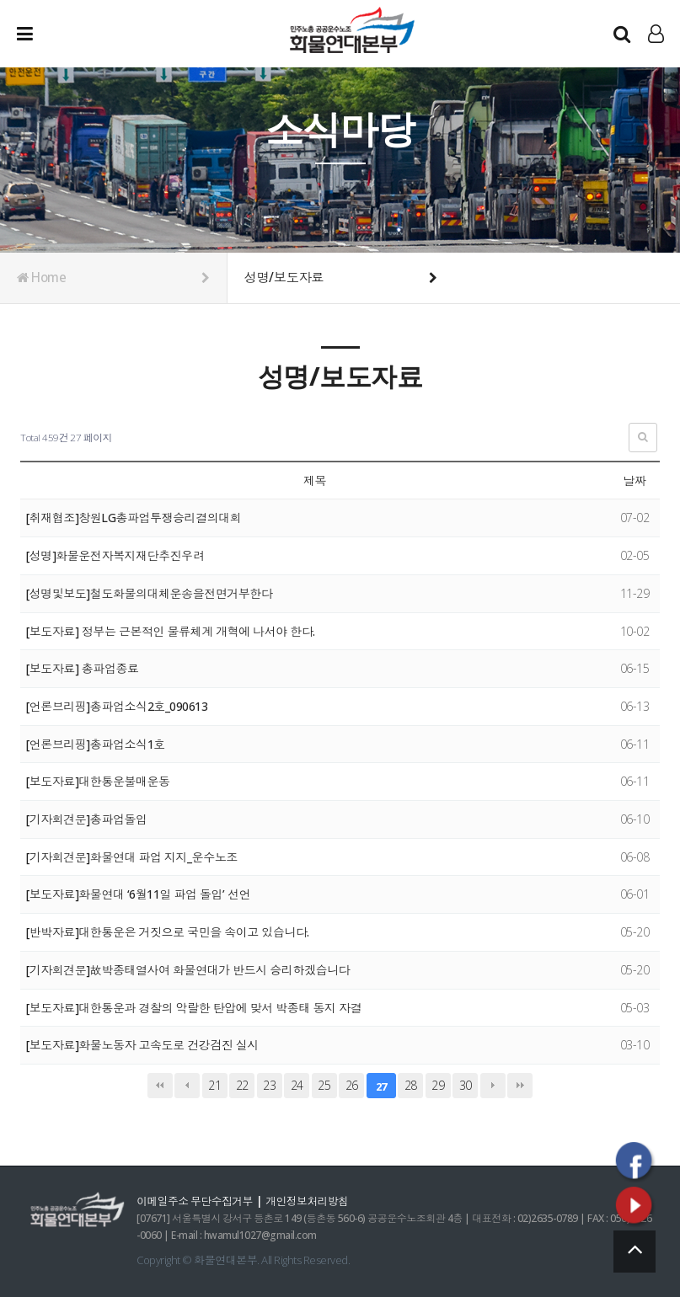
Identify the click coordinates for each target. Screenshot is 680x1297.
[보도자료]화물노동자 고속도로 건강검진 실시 (142, 1045)
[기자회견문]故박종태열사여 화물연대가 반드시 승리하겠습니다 (188, 970)
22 (242, 1085)
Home (113, 278)
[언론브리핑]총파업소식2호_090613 (116, 706)
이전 (187, 1085)
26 (351, 1085)
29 (437, 1085)
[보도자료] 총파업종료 (82, 668)
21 (214, 1085)
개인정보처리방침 (310, 1201)
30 (465, 1085)
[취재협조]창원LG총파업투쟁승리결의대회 (134, 518)
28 (410, 1085)
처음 (160, 1085)
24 (297, 1085)
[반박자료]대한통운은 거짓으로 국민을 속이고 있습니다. (168, 932)
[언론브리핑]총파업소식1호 (95, 744)
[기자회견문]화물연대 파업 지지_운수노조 (132, 857)
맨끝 (520, 1085)
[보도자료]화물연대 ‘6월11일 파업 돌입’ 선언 (138, 894)
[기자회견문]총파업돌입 (86, 819)
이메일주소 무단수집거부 (195, 1201)
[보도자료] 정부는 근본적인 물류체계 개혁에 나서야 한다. (171, 631)
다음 (493, 1085)
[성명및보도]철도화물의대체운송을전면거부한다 (149, 593)
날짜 (634, 480)
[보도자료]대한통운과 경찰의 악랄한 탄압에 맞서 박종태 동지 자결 (194, 1008)
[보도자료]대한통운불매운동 (98, 781)
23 (269, 1085)
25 (324, 1085)
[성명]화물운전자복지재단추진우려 (115, 555)
